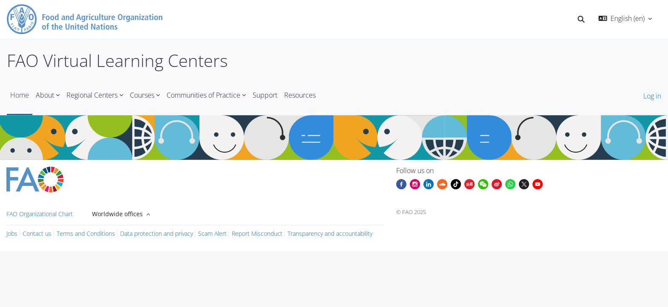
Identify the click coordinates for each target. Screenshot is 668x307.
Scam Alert (212, 233)
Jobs (11, 233)
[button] (581, 19)
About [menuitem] (45, 95)
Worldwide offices (118, 214)
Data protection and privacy (156, 233)
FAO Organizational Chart (39, 214)
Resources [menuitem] (300, 95)
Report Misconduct (257, 233)
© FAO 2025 (411, 212)
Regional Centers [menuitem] (92, 95)
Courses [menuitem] (142, 95)
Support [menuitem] (265, 95)
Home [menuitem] (19, 95)
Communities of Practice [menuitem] (203, 95)
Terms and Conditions (86, 233)
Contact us (37, 233)
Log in (652, 96)
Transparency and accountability (330, 233)
